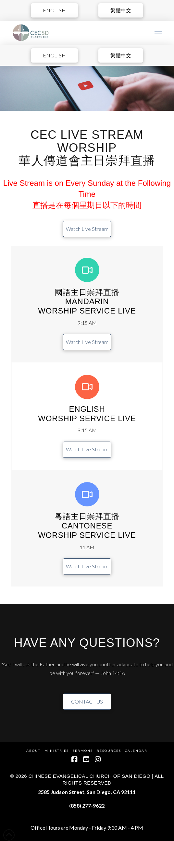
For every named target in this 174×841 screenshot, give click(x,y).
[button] (158, 33)
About (33, 750)
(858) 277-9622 (87, 805)
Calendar (136, 750)
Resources (109, 750)
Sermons (83, 750)
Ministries (56, 750)
